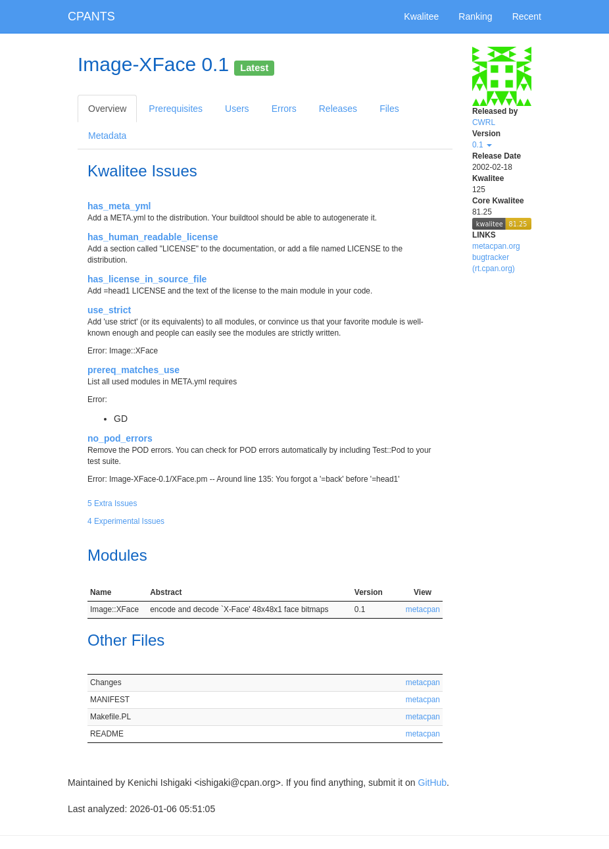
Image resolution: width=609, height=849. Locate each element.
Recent (526, 16)
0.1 (482, 144)
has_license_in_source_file (147, 279)
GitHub (432, 782)
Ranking (475, 16)
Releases (338, 108)
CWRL (483, 122)
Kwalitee (421, 16)
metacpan (423, 609)
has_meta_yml (119, 206)
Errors (284, 108)
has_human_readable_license (152, 237)
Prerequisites (176, 108)
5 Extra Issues (112, 503)
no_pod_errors (120, 438)
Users (237, 108)
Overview (107, 108)
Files (389, 108)
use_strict (109, 310)
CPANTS (91, 16)
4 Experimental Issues (125, 521)
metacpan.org (496, 246)
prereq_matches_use (133, 370)
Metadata (107, 135)
